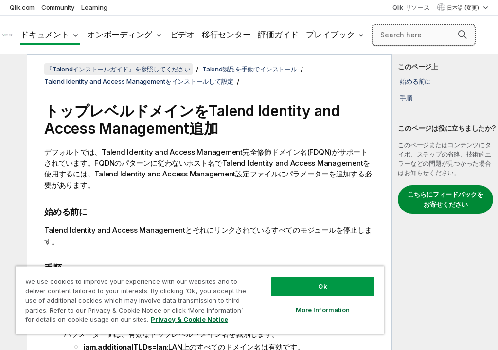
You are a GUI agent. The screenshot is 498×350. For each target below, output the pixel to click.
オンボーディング (119, 34)
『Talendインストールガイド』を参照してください (118, 69)
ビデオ (182, 34)
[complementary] (445, 202)
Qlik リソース (411, 7)
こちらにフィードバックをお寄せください (445, 199)
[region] (200, 300)
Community (58, 7)
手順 (406, 98)
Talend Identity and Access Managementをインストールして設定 (138, 81)
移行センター (226, 34)
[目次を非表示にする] (12, 69)
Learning (94, 7)
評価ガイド (278, 34)
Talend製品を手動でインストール (249, 69)
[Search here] (424, 35)
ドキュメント (45, 34)
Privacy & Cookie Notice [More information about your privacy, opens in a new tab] (189, 319)
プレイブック (330, 34)
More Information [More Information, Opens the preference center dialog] (323, 310)
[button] (462, 34)
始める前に (415, 81)
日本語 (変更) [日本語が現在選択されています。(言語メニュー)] (463, 7)
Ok (322, 286)
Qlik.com (22, 7)
